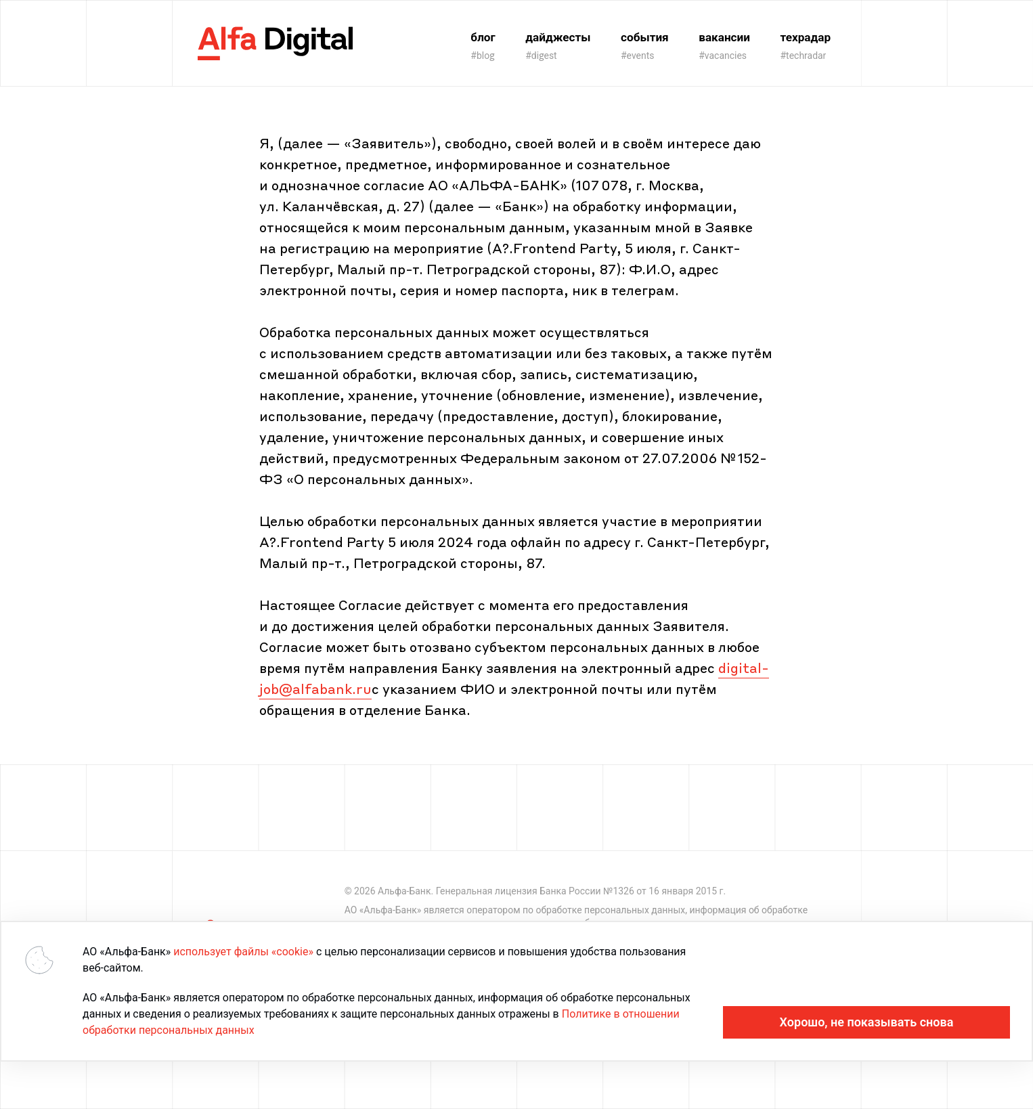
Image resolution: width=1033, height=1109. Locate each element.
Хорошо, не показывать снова (867, 1022)
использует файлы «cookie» (243, 951)
